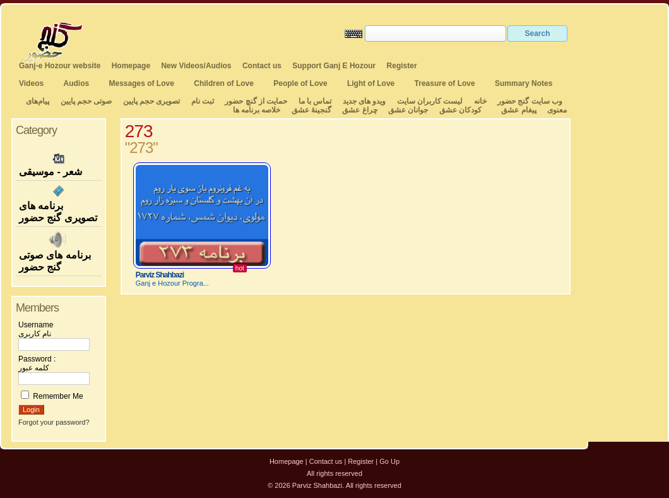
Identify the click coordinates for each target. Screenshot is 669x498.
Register (402, 65)
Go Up (389, 461)
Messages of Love (141, 83)
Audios (76, 83)
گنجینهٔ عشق (311, 110)
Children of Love (224, 83)
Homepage (131, 65)
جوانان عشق (408, 110)
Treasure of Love (445, 83)
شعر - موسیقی (58, 163)
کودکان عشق (460, 110)
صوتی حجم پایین (85, 101)
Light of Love (370, 83)
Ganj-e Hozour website (59, 65)
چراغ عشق (359, 110)
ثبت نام (202, 101)
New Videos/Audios (196, 65)
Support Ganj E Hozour (334, 65)
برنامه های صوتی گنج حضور (58, 251)
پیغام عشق (518, 110)
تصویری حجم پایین (150, 101)
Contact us (261, 65)
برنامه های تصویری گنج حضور (58, 203)
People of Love (300, 83)
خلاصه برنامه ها (257, 110)
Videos (31, 83)
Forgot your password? (54, 422)
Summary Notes (523, 83)
